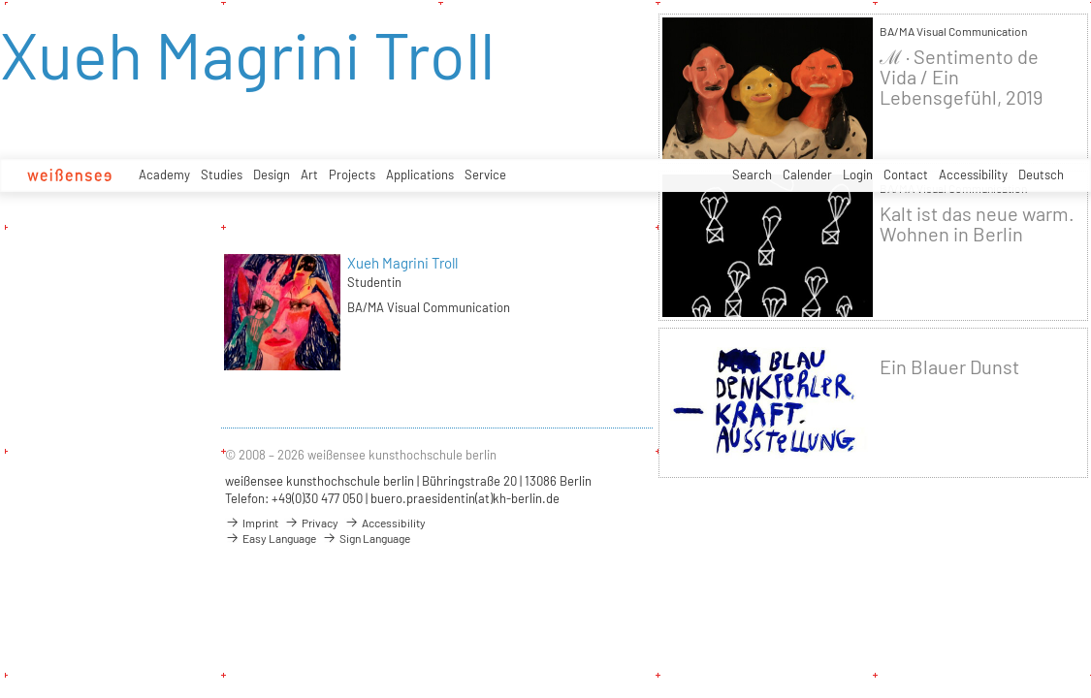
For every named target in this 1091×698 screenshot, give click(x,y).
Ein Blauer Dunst (949, 367)
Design (271, 174)
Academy (164, 174)
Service (485, 174)
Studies (221, 174)
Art (309, 174)
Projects (352, 174)
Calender (807, 174)
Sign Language (366, 538)
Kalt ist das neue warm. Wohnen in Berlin (977, 224)
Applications (420, 174)
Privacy (311, 522)
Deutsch (1041, 174)
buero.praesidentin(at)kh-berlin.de (465, 498)
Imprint (251, 522)
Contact (905, 174)
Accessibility (973, 174)
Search (752, 174)
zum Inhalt (0, 0)
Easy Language (270, 538)
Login (858, 174)
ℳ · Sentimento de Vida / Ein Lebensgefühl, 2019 (961, 77)
